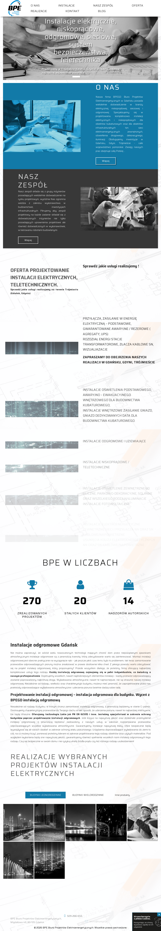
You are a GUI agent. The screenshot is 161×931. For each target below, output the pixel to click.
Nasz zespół (103, 5)
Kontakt (72, 11)
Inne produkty (122, 795)
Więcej (105, 161)
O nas (35, 5)
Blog (102, 11)
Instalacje (66, 5)
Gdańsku (100, 143)
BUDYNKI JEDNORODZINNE (45, 795)
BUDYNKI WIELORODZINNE (88, 795)
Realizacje (39, 11)
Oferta (137, 5)
